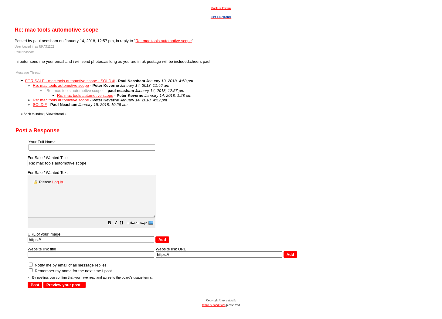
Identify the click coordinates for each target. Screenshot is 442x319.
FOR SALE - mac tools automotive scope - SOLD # (70, 81)
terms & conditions (214, 313)
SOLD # (40, 104)
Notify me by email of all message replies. (68, 273)
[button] (124, 232)
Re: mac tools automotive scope (163, 41)
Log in (57, 182)
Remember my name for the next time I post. (71, 279)
